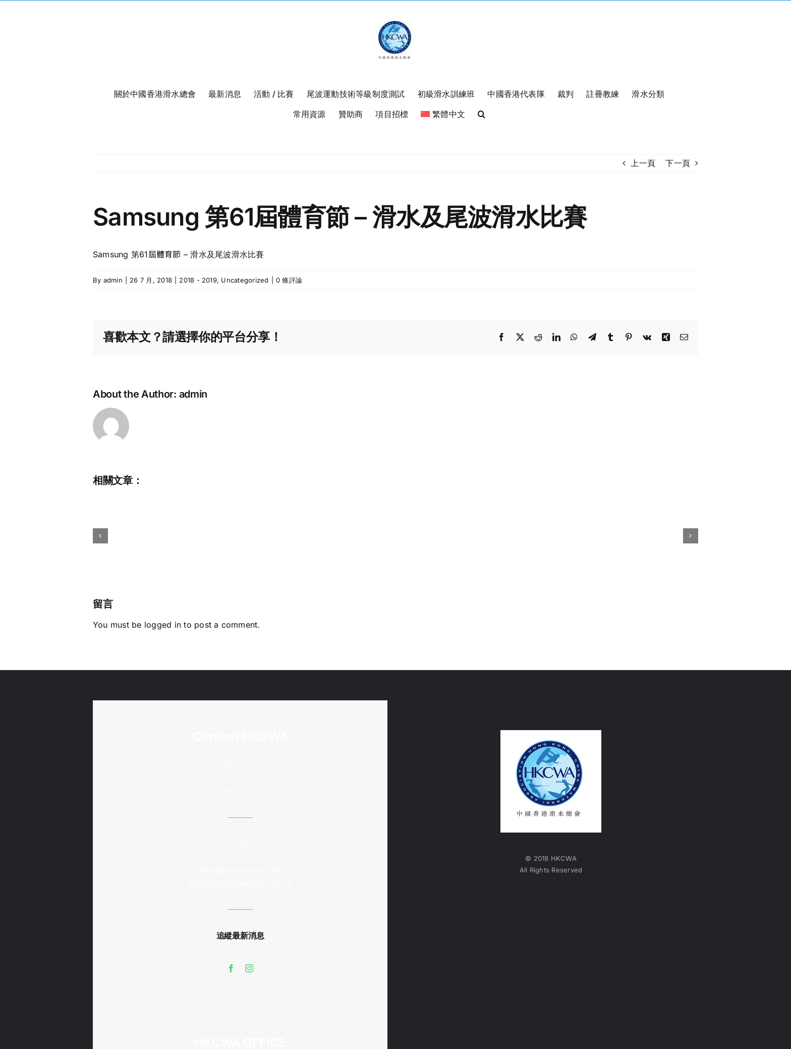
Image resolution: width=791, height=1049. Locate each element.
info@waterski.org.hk (240, 870)
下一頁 (677, 163)
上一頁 (643, 163)
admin (113, 280)
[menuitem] (443, 113)
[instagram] (249, 968)
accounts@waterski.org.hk (240, 884)
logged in (162, 625)
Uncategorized (244, 280)
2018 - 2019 (198, 280)
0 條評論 (289, 280)
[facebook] (231, 968)
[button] (481, 113)
